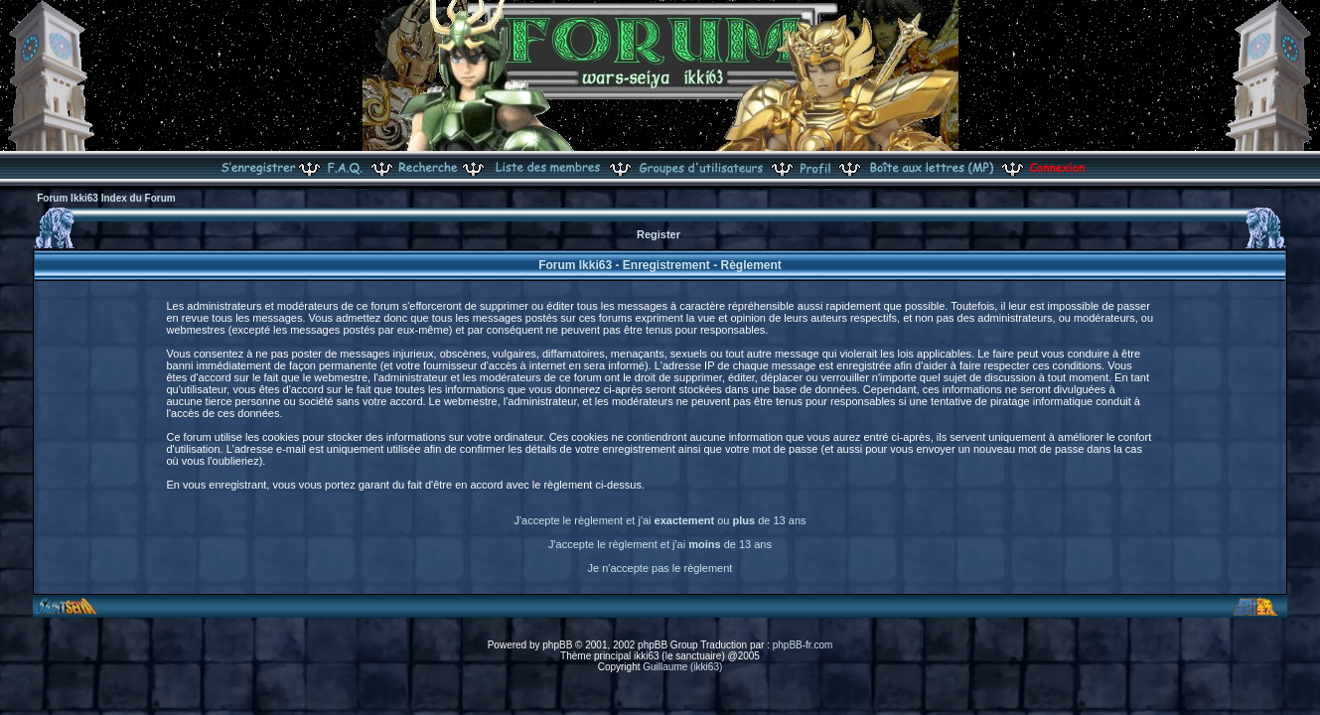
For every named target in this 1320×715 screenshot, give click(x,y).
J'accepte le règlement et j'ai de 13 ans (660, 544)
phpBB (557, 645)
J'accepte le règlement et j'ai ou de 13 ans (659, 520)
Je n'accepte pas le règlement (660, 568)
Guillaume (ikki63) (682, 666)
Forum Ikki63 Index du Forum (106, 198)
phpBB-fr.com (803, 645)
